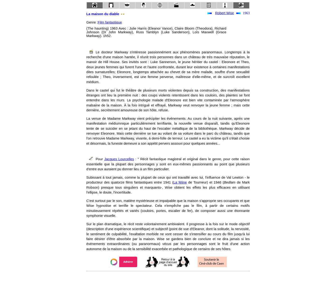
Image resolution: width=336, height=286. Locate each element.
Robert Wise (224, 13)
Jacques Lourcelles (119, 159)
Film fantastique (110, 22)
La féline (180, 182)
